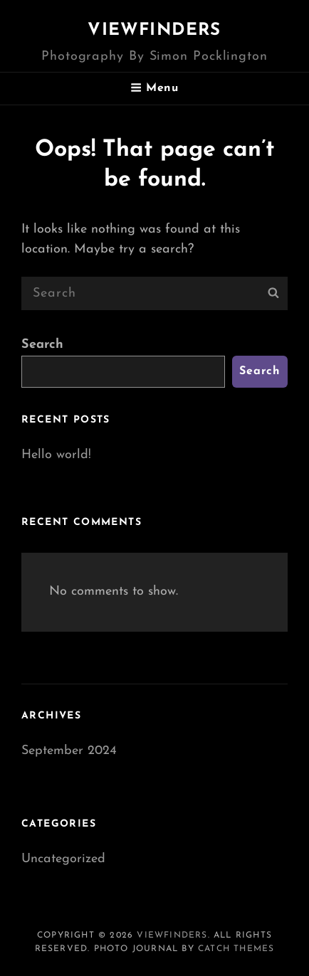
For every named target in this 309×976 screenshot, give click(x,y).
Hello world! (56, 455)
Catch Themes (236, 949)
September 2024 (69, 751)
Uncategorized (63, 859)
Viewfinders (154, 30)
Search (42, 344)
